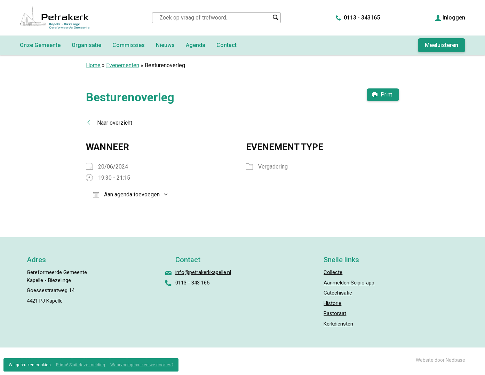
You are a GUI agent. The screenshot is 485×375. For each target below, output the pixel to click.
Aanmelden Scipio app (349, 283)
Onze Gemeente (40, 45)
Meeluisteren (441, 45)
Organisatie (86, 45)
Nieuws (165, 45)
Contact (226, 45)
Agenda (195, 45)
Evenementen (122, 65)
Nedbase (455, 360)
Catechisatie (338, 293)
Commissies (128, 45)
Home (93, 65)
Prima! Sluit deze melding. (81, 364)
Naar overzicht (114, 122)
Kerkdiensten (338, 324)
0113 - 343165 (362, 17)
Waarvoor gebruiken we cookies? (141, 364)
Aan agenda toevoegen (126, 194)
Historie (332, 303)
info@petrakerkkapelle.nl (203, 272)
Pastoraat (335, 313)
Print (386, 94)
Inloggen (454, 17)
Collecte (333, 272)
